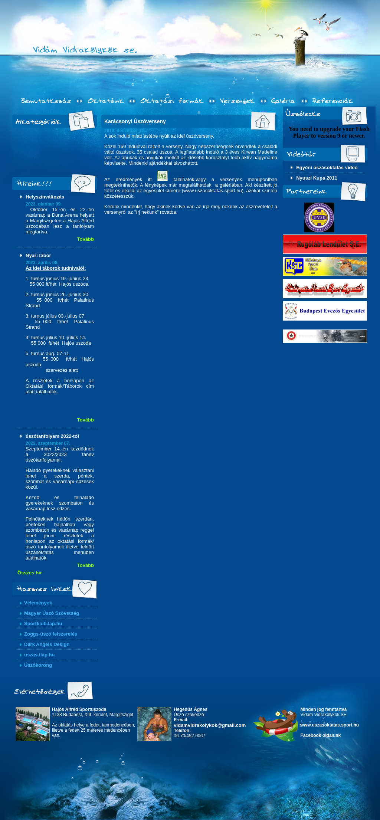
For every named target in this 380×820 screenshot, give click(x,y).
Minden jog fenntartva (324, 709)
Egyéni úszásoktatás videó (326, 167)
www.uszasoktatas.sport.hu (330, 725)
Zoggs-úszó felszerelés (50, 634)
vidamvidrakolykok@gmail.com (210, 725)
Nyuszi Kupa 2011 (316, 178)
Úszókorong (38, 665)
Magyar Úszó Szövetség (51, 613)
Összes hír (29, 572)
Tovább (85, 239)
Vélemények (38, 603)
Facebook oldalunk (321, 735)
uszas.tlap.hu (39, 654)
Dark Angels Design (46, 644)
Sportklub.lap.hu (43, 623)
